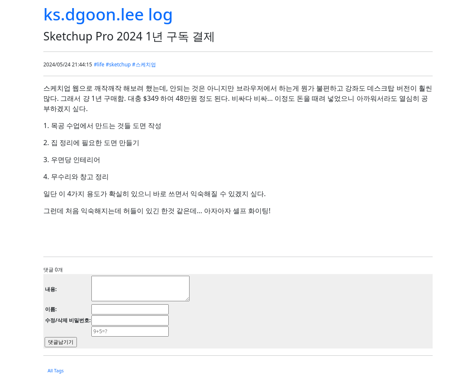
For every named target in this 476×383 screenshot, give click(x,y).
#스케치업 (144, 64)
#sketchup (118, 64)
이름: (51, 309)
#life (99, 64)
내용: (51, 289)
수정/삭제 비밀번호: (68, 320)
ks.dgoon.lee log (108, 14)
